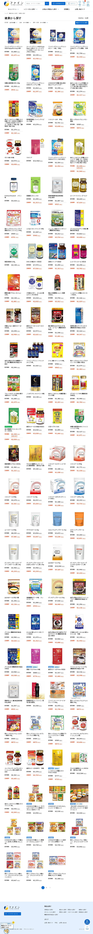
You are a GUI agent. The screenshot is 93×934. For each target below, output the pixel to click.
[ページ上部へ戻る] (87, 928)
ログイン (72, 3)
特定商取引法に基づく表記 (16, 929)
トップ (6, 13)
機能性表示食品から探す (51, 914)
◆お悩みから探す (13, 13)
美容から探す (63, 912)
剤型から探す (71, 909)
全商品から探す (48, 909)
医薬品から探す (83, 912)
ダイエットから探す (50, 912)
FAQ (56, 922)
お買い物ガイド (80, 9)
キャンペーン (12, 9)
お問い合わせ (63, 922)
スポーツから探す (73, 912)
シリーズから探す (29, 9)
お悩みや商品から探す (49, 9)
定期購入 (67, 9)
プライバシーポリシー (29, 929)
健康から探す (22, 13)
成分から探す (63, 909)
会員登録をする (58, 3)
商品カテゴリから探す (81, 22)
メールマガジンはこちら (13, 913)
